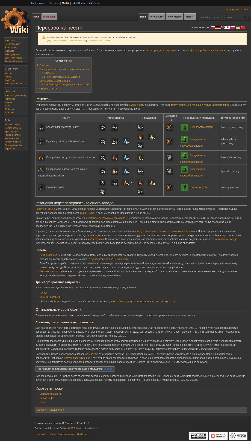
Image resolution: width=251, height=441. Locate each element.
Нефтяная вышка (45, 208)
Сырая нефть (47, 398)
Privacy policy (41, 434)
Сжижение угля (198, 187)
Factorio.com (38, 3)
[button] (10, 148)
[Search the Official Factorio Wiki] (223, 17)
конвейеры (140, 301)
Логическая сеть (48, 255)
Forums (54, 3)
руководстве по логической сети (109, 259)
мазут (174, 104)
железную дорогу (122, 301)
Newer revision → (96, 40)
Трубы (43, 292)
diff (49, 40)
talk (96, 37)
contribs (103, 37)
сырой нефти (136, 104)
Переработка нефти (201, 126)
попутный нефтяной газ (217, 104)
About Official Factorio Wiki (62, 434)
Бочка (42, 402)
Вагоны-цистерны (49, 296)
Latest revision (75, 40)
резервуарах (96, 239)
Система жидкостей (50, 393)
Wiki (65, 2)
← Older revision (59, 40)
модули (93, 354)
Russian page (56, 409)
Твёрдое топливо (49, 271)
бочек (57, 301)
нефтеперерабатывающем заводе (207, 50)
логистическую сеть (163, 301)
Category (42, 409)
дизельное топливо (190, 104)
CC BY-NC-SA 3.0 (68, 428)
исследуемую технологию (161, 50)
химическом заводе (226, 239)
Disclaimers (82, 434)
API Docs (94, 3)
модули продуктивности (77, 357)
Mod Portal (78, 3)
